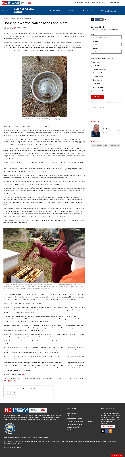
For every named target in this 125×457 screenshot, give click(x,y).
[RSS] (110, 431)
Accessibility (17, 447)
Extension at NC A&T (73, 427)
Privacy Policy (100, 107)
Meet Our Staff (79, 3)
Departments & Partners (74, 419)
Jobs (68, 416)
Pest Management (97, 145)
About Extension (72, 413)
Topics (104, 3)
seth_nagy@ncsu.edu (9, 381)
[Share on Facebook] (97, 19)
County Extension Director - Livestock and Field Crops (111, 131)
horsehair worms (114, 145)
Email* (93, 34)
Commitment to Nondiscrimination (20, 437)
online (23, 374)
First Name (94, 41)
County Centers (95, 3)
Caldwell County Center (24, 10)
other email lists (106, 102)
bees (105, 145)
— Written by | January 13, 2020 (14, 27)
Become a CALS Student (74, 424)
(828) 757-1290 (87, 10)
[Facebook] (107, 431)
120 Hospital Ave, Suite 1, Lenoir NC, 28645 (62, 10)
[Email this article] (101, 19)
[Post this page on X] (92, 19)
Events (87, 3)
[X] (103, 431)
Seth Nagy (13, 27)
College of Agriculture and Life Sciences (80, 421)
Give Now (70, 430)
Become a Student (113, 3)
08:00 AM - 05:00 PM (111, 10)
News (5, 18)
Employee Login (117, 455)
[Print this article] (105, 19)
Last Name (94, 48)
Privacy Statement (43, 437)
